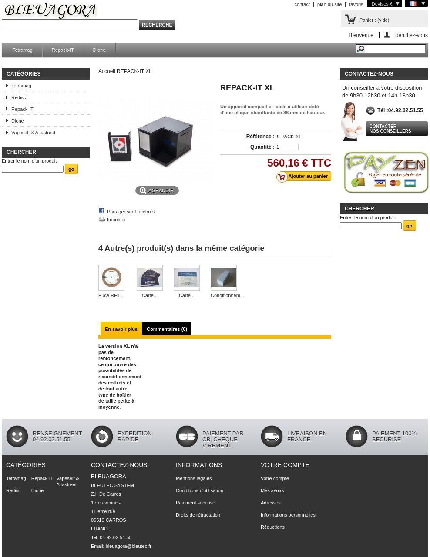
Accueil (106, 71)
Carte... (150, 295)
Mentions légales (194, 478)
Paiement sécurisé (195, 502)
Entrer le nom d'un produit (29, 160)
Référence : (260, 136)
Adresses (271, 502)
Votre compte (285, 464)
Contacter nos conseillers (390, 128)
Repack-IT (63, 50)
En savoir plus (121, 329)
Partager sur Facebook (131, 211)
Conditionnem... (227, 295)
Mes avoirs (272, 490)
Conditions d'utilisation (199, 490)
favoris (356, 4)
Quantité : (262, 147)
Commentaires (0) (167, 329)
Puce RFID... (112, 295)
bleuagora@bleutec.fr (128, 546)
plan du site (329, 4)
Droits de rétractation (198, 514)
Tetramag (23, 50)
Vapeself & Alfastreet (33, 132)
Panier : (367, 20)
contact (302, 4)
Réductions (273, 527)
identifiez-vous (411, 35)
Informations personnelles (288, 514)
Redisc (18, 97)
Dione (99, 50)
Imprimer (116, 219)
